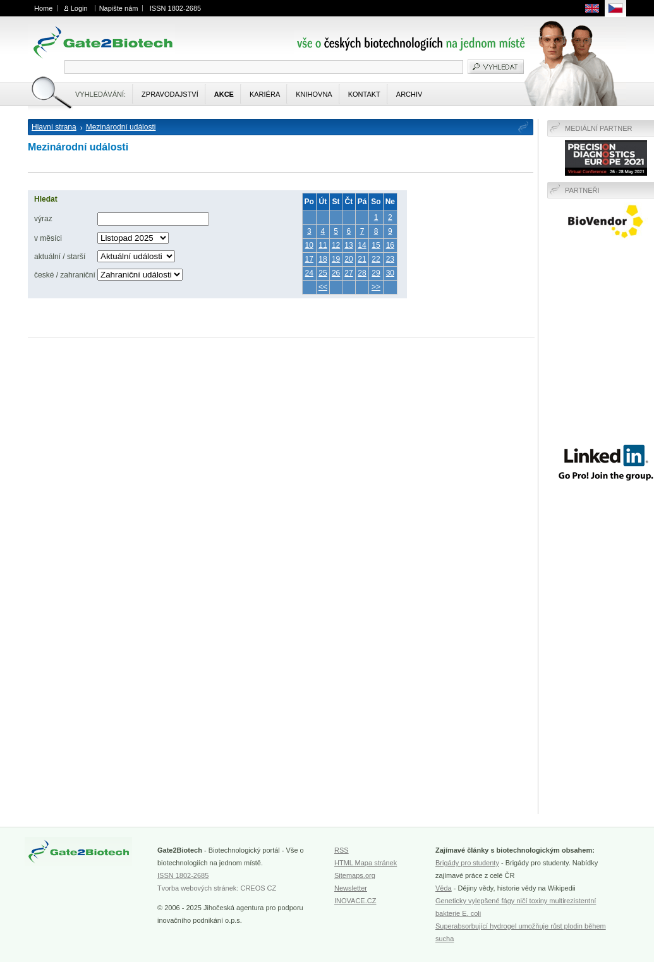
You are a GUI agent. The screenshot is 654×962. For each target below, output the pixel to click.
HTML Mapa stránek (365, 863)
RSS (341, 850)
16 (390, 245)
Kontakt (364, 94)
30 (390, 273)
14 (362, 245)
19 (336, 259)
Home (43, 8)
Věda (443, 888)
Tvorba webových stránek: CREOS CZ (216, 888)
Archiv (409, 94)
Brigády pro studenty (467, 863)
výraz (43, 218)
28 (362, 273)
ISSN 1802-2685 (175, 8)
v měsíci (48, 238)
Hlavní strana (54, 127)
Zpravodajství (170, 94)
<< (322, 287)
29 (376, 273)
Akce (224, 94)
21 (362, 259)
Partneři (582, 190)
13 (348, 245)
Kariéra (265, 94)
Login (79, 8)
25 (322, 273)
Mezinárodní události (121, 127)
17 (309, 259)
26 (336, 273)
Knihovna (314, 94)
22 (376, 259)
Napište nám (118, 8)
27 (348, 273)
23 (390, 259)
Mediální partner (599, 128)
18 (322, 259)
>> (376, 287)
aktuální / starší (59, 256)
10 (309, 245)
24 (309, 273)
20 (348, 259)
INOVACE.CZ (355, 900)
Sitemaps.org (354, 875)
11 (322, 245)
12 (336, 245)
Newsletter (350, 888)
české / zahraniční (64, 275)
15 (376, 245)
